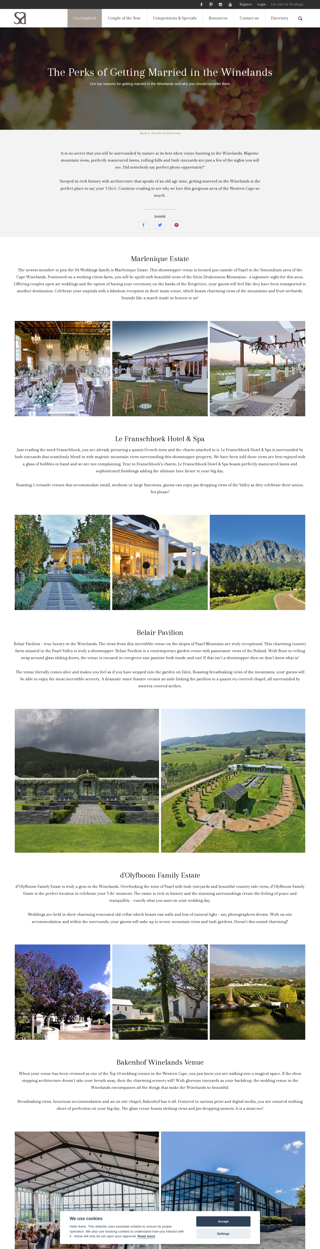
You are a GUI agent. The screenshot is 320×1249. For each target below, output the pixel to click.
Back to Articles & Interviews (160, 133)
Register (246, 4)
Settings (223, 1234)
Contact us (249, 18)
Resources (218, 18)
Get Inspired (85, 18)
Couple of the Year (124, 18)
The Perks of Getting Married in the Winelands (160, 72)
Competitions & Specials (174, 18)
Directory (279, 18)
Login (261, 4)
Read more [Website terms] (146, 1236)
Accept (223, 1221)
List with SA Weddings (287, 4)
